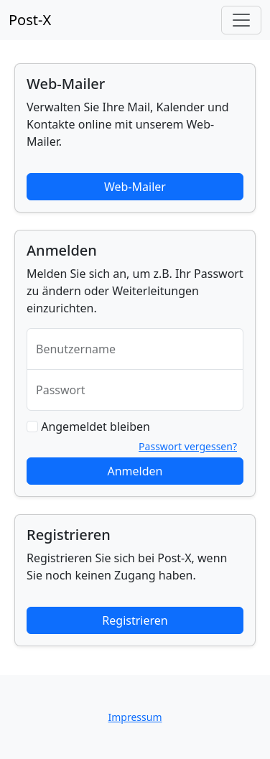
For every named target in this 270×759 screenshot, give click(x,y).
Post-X (30, 19)
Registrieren (134, 620)
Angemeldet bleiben (95, 426)
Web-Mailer (135, 187)
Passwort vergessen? (188, 446)
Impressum (135, 717)
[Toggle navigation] (241, 20)
